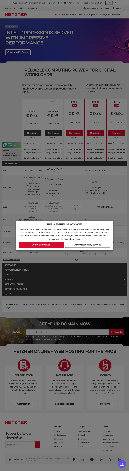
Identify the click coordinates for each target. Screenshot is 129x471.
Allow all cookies (41, 244)
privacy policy (84, 235)
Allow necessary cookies (87, 244)
